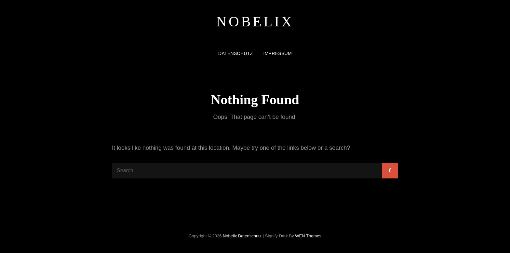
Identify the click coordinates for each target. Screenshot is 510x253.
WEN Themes (308, 235)
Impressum (277, 53)
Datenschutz (235, 53)
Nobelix (255, 22)
